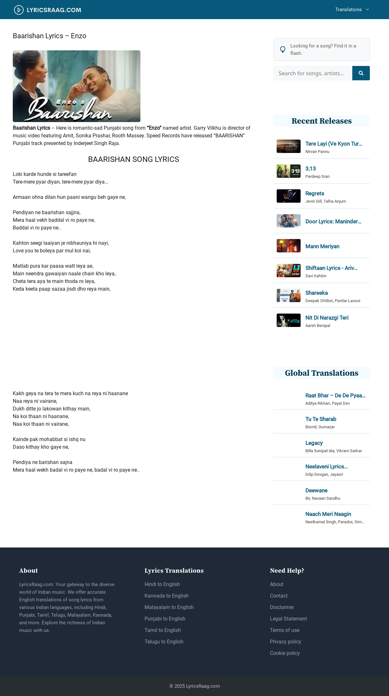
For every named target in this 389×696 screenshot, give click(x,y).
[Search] (361, 73)
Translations (355, 9)
